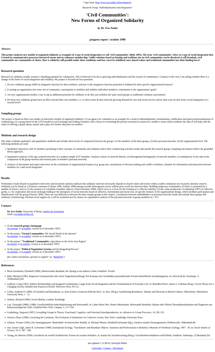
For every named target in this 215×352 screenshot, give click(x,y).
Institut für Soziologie (53, 211)
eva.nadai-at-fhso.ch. (24, 214)
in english (26, 228)
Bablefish (58, 257)
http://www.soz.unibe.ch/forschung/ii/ (113, 2)
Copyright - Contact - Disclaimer (107, 348)
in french (12, 244)
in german (12, 228)
